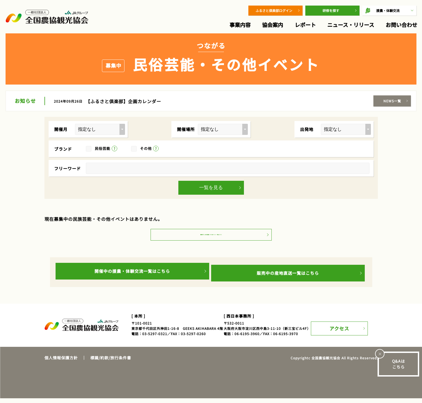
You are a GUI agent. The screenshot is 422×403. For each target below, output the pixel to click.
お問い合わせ (401, 24)
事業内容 (240, 24)
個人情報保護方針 (61, 362)
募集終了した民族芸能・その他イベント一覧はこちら (211, 240)
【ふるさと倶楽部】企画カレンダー (123, 101)
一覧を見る (211, 187)
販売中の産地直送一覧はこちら (288, 277)
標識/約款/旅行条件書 (110, 362)
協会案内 (272, 24)
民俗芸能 (102, 148)
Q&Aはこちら (398, 364)
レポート (305, 24)
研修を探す (331, 10)
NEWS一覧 (392, 100)
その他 (146, 148)
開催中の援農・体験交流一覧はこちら (132, 277)
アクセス (343, 329)
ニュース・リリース (350, 24)
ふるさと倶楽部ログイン (274, 10)
